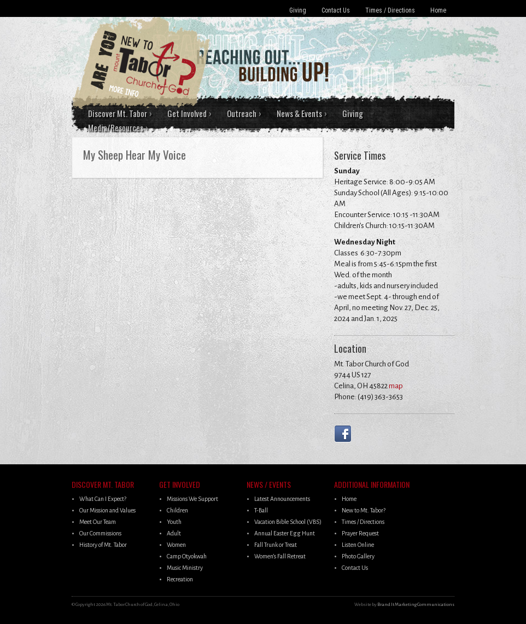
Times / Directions (390, 10)
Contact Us (336, 10)
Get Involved (187, 113)
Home (438, 10)
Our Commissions (100, 533)
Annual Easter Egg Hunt (284, 533)
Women (176, 544)
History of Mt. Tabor (103, 544)
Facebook (345, 433)
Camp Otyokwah (187, 556)
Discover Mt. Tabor (117, 113)
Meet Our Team (97, 521)
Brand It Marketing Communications (415, 604)
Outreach (241, 113)
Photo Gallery (358, 556)
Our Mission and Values (107, 510)
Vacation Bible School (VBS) (288, 521)
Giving (297, 10)
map (396, 386)
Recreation (180, 579)
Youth (174, 521)
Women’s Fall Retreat (280, 556)
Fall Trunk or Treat (275, 544)
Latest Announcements (282, 498)
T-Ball (261, 510)
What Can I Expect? (102, 498)
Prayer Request (360, 533)
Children (177, 510)
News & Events (299, 113)
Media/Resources (115, 127)
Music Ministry (185, 567)
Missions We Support (192, 498)
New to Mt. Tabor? (363, 510)
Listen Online (358, 544)
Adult (174, 533)
